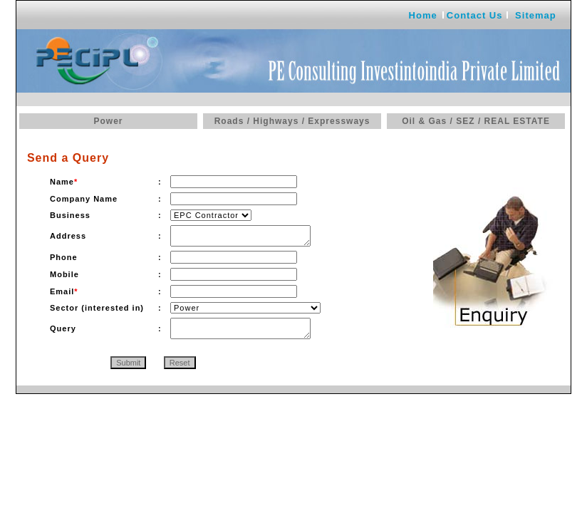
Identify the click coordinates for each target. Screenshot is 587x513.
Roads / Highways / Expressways (292, 121)
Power (108, 121)
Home (423, 15)
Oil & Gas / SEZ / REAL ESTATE (476, 121)
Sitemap (535, 15)
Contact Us (475, 15)
